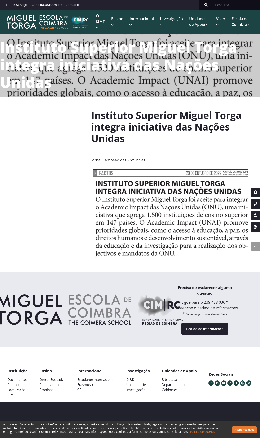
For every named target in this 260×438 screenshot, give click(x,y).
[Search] (236, 5)
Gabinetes (169, 389)
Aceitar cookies (244, 429)
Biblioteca (169, 379)
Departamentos (174, 384)
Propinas (46, 389)
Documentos (17, 379)
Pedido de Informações (204, 329)
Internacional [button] (141, 18)
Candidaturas (49, 384)
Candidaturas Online (47, 5)
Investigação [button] (171, 18)
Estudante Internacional (95, 379)
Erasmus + (85, 384)
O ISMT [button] (100, 18)
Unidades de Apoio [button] (197, 21)
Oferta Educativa (52, 379)
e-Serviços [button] (20, 5)
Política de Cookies (202, 432)
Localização (16, 389)
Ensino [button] (117, 18)
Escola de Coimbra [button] (240, 21)
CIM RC (13, 394)
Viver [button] (220, 18)
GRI (80, 389)
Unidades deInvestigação (136, 387)
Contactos (72, 5)
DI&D (130, 379)
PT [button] (8, 5)
